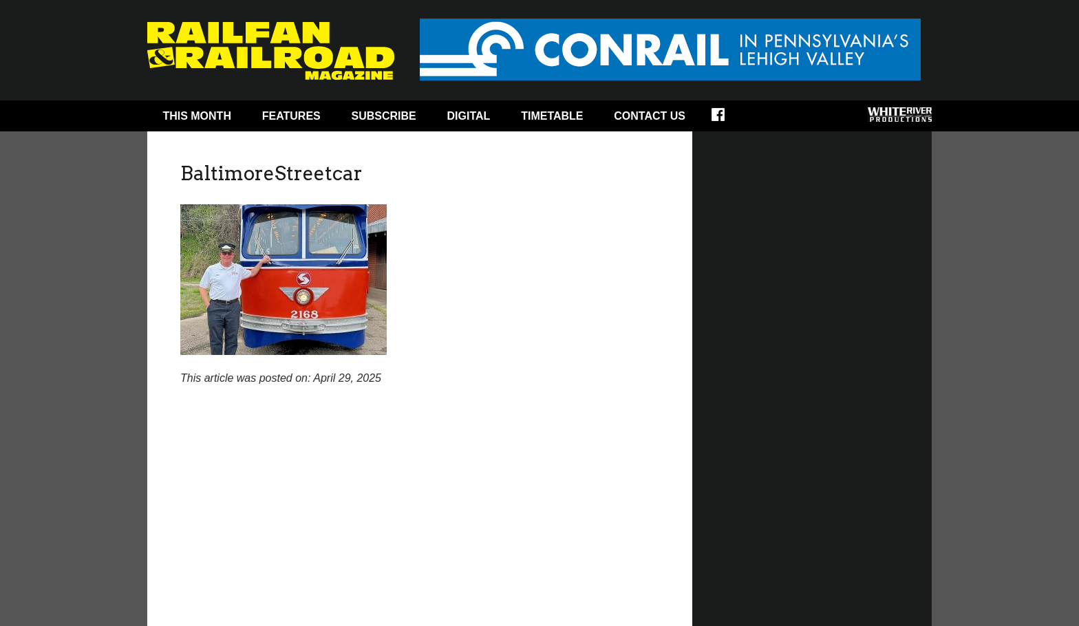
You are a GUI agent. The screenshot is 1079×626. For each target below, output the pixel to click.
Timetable (552, 116)
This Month (196, 116)
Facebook (727, 119)
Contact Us (649, 116)
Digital (469, 116)
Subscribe (384, 116)
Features (291, 116)
